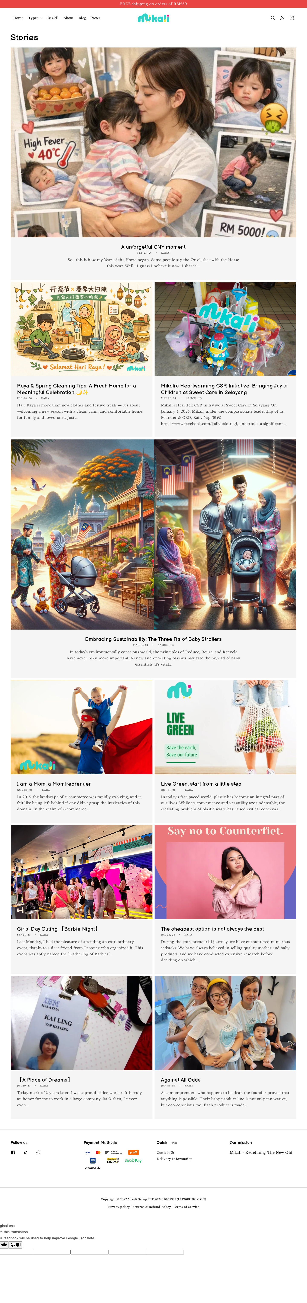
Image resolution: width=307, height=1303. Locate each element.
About (69, 18)
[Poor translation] (15, 1244)
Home (18, 18)
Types (33, 18)
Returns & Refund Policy (151, 1207)
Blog (82, 18)
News (95, 18)
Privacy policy (119, 1207)
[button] (273, 18)
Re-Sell (52, 18)
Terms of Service (186, 1207)
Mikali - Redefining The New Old (261, 1152)
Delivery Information (175, 1159)
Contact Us (166, 1153)
